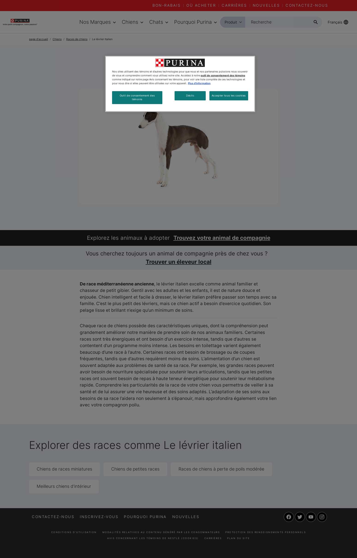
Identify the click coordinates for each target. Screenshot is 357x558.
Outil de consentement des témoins (137, 97)
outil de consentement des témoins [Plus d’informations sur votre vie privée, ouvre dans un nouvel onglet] (223, 75)
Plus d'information (199, 83)
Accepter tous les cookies (229, 95)
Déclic (190, 95)
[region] (180, 84)
